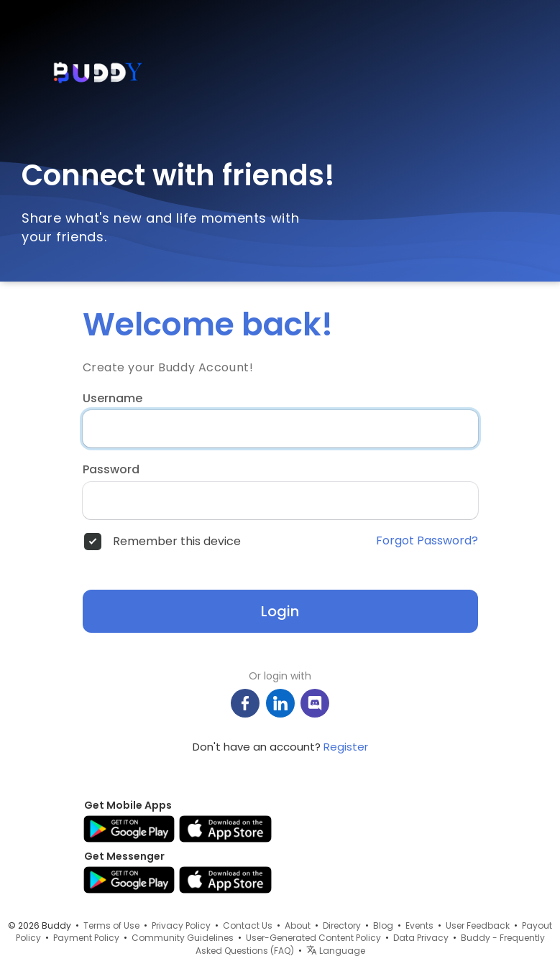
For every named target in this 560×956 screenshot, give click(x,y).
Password (111, 470)
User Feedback (478, 925)
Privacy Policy (181, 925)
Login (280, 611)
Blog (383, 925)
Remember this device (177, 541)
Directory (342, 925)
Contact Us (247, 925)
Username (112, 399)
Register (345, 746)
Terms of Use (111, 925)
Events (419, 925)
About (298, 925)
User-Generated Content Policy (313, 938)
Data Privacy (421, 938)
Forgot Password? (427, 541)
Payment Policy (86, 938)
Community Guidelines (183, 938)
